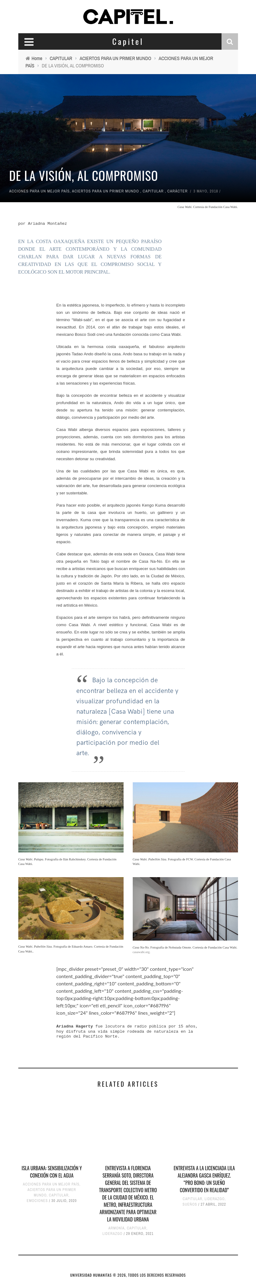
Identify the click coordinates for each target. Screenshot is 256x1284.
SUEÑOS (189, 1204)
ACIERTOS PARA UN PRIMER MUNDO (105, 191)
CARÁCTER (177, 191)
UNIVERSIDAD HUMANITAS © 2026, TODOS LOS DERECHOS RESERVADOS (128, 1275)
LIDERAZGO (113, 1233)
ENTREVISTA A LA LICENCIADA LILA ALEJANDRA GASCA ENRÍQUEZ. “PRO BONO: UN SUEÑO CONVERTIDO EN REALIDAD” (204, 1179)
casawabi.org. (141, 952)
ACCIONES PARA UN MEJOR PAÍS (39, 191)
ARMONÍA (116, 1228)
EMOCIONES (37, 1200)
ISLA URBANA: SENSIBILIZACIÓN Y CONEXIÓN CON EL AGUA (52, 1171)
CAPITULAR (153, 191)
